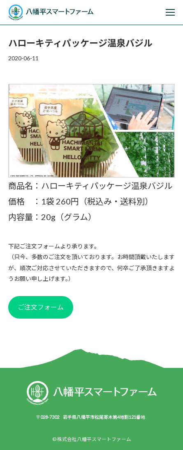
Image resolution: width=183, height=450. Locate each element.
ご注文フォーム (41, 307)
